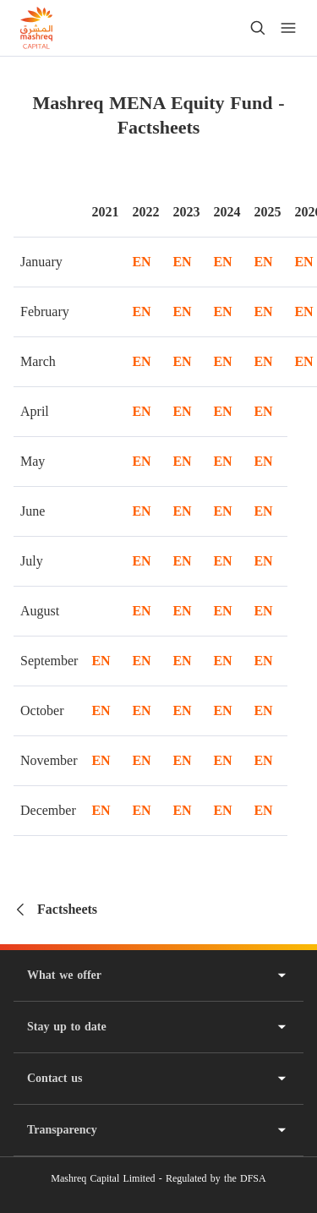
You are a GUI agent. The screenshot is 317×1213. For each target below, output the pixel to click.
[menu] (288, 27)
